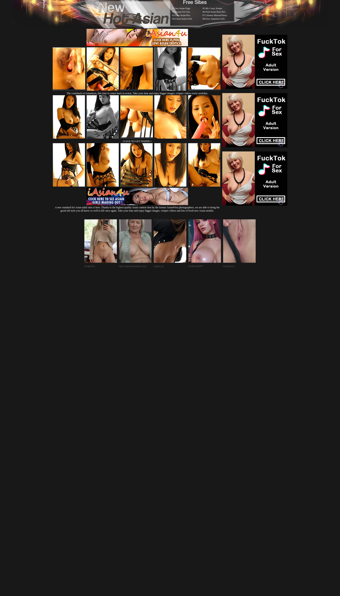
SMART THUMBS (177, 487)
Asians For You (182, 11)
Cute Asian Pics (182, 15)
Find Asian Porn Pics (216, 11)
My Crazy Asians (214, 8)
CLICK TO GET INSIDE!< (137, 141)
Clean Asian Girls (183, 18)
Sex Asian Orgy (182, 8)
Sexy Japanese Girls (215, 18)
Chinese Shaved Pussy (216, 15)
